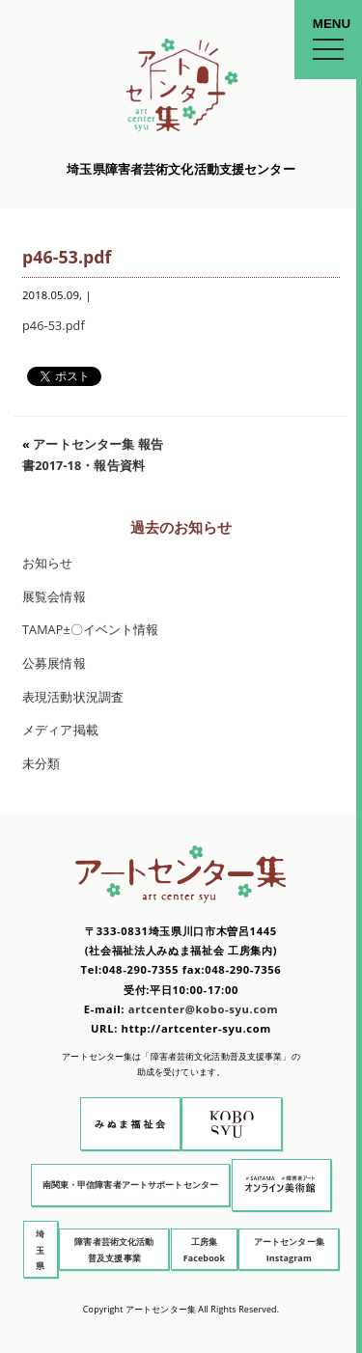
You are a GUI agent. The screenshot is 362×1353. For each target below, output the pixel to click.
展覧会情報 (54, 597)
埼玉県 (40, 1249)
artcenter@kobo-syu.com (203, 1009)
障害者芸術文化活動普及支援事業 (113, 1249)
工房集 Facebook (204, 1249)
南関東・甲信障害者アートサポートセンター (130, 1184)
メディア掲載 (60, 730)
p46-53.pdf (53, 326)
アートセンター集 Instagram (289, 1249)
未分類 (41, 764)
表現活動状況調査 (73, 697)
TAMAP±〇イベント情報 (90, 629)
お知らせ (47, 563)
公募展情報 (54, 663)
